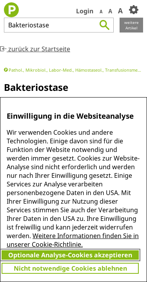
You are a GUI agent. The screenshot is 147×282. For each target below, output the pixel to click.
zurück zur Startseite (35, 49)
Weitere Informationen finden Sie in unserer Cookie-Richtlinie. (73, 240)
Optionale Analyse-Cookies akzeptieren (70, 255)
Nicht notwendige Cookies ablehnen (70, 268)
